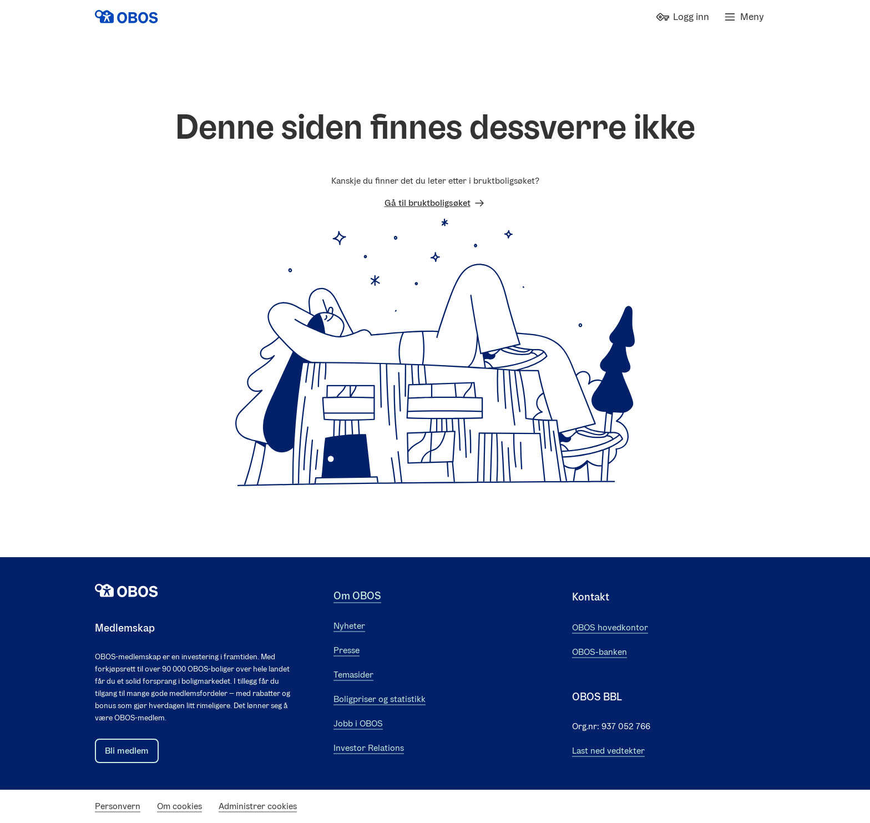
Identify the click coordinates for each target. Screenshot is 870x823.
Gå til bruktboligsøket (435, 203)
